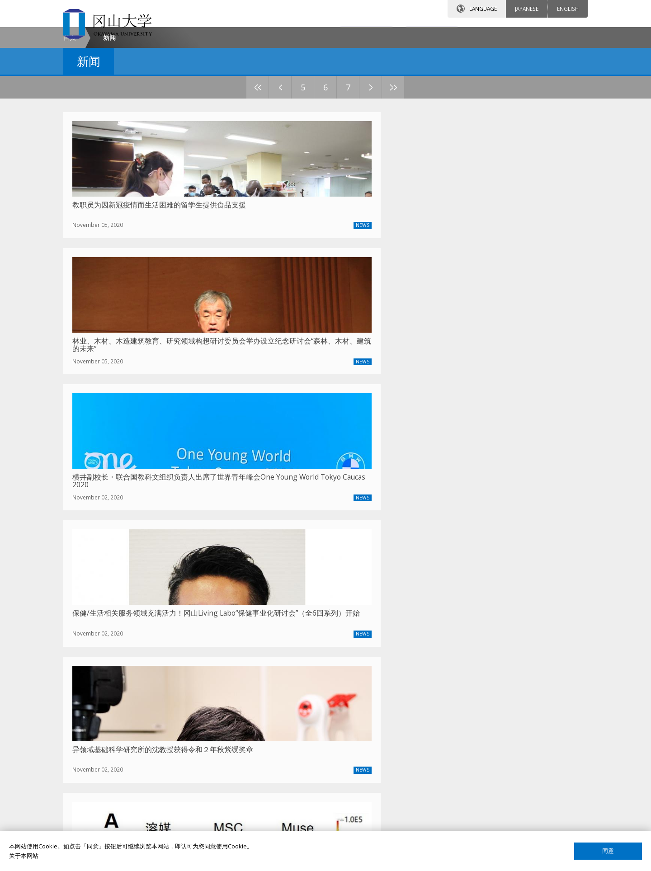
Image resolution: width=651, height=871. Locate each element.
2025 (160, 624)
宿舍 (265, 729)
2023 (205, 624)
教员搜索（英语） (461, 699)
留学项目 (271, 699)
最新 (138, 624)
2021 (250, 624)
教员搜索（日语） (461, 714)
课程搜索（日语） (461, 745)
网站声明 (449, 807)
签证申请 (271, 745)
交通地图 (424, 35)
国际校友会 (452, 776)
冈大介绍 (93, 699)
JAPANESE (526, 8)
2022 (228, 624)
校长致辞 (93, 714)
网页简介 (449, 823)
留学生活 (271, 761)
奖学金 (268, 714)
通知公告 (93, 745)
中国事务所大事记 (104, 761)
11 (359, 164)
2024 (183, 624)
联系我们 (344, 35)
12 (382, 164)
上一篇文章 (278, 624)
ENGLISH (568, 8)
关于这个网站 (455, 792)
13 (404, 164)
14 (427, 164)
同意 (608, 850)
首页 (69, 114)
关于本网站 (23, 856)
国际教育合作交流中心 (467, 761)
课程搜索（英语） (461, 729)
